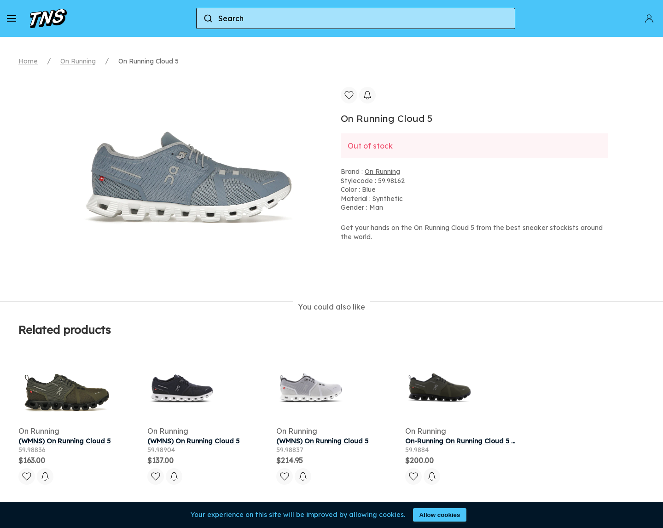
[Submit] (207, 18)
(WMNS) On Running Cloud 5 (64, 441)
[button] (11, 18)
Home (28, 61)
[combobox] (355, 18)
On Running (78, 61)
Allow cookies (439, 514)
